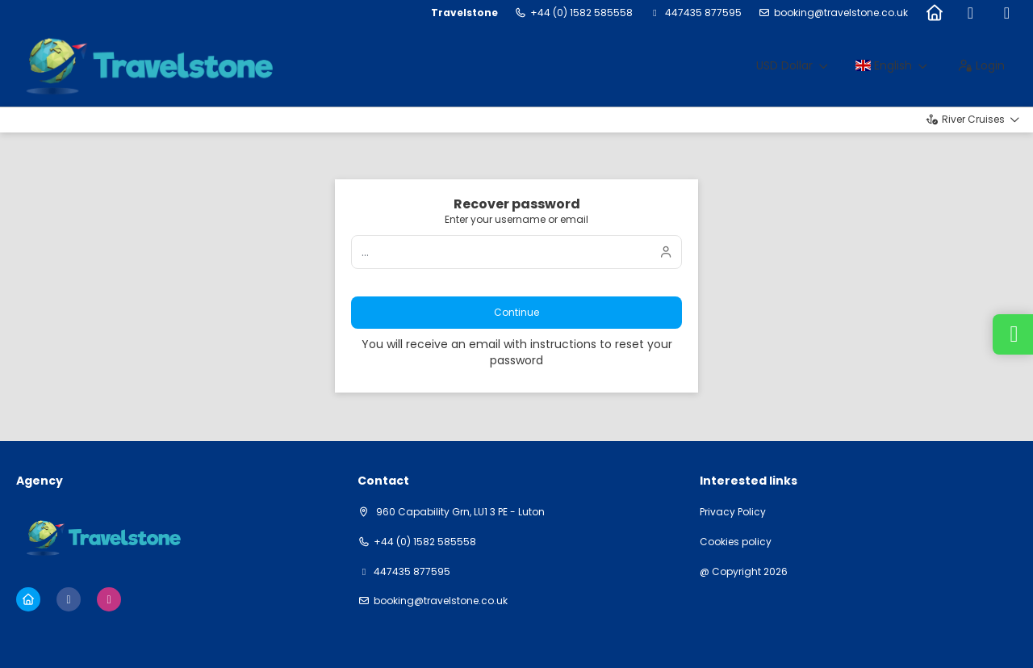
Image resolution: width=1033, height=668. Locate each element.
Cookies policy (736, 542)
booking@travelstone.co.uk (841, 12)
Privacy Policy (733, 512)
